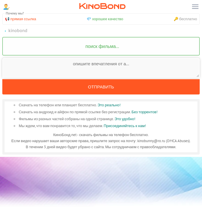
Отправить (101, 87)
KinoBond (102, 6)
